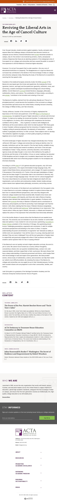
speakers (14, 197)
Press (50, 4)
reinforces (25, 208)
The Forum (11, 17)
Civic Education (9, 324)
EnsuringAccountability (22, 480)
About (18, 452)
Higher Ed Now (46, 1)
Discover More (6, 397)
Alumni (25, 4)
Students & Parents (42, 4)
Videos (6, 348)
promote (13, 201)
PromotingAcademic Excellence (24, 465)
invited (37, 54)
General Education (14, 348)
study (17, 165)
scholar (7, 95)
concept (43, 82)
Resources (20, 458)
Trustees (19, 4)
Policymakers (31, 4)
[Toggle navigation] (55, 10)
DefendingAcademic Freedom (23, 472)
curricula (22, 91)
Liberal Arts (14, 302)
